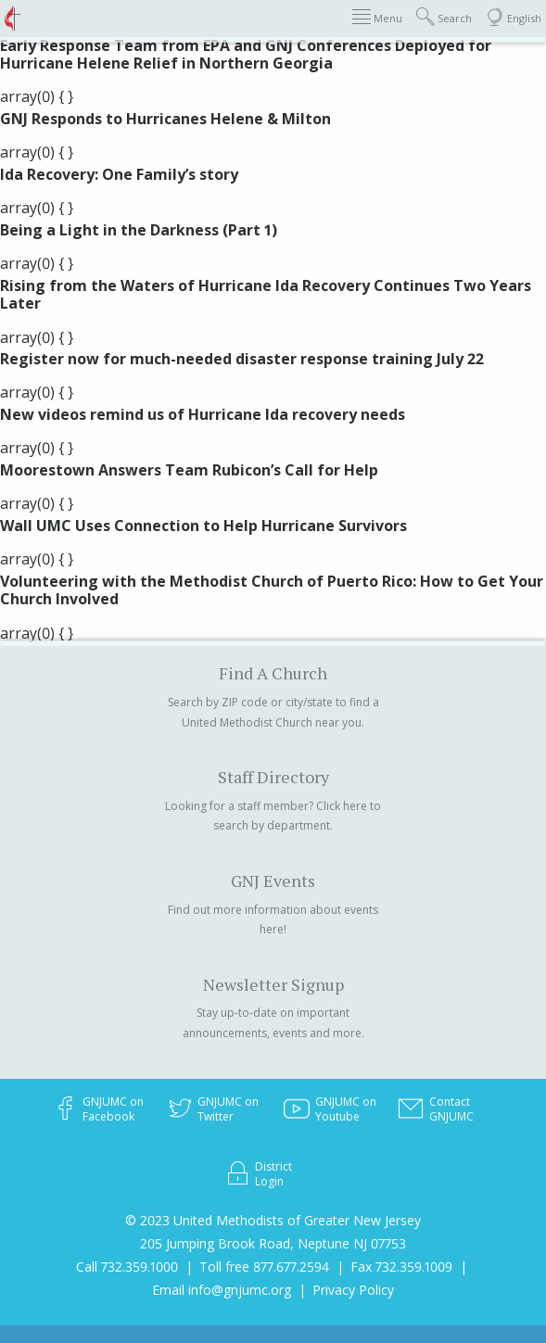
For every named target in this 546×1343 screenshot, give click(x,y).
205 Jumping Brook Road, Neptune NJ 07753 (273, 1243)
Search (444, 17)
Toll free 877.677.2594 (264, 1266)
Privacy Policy (353, 1290)
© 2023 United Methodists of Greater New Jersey (273, 1220)
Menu (377, 17)
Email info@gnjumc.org (221, 1290)
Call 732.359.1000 (127, 1266)
